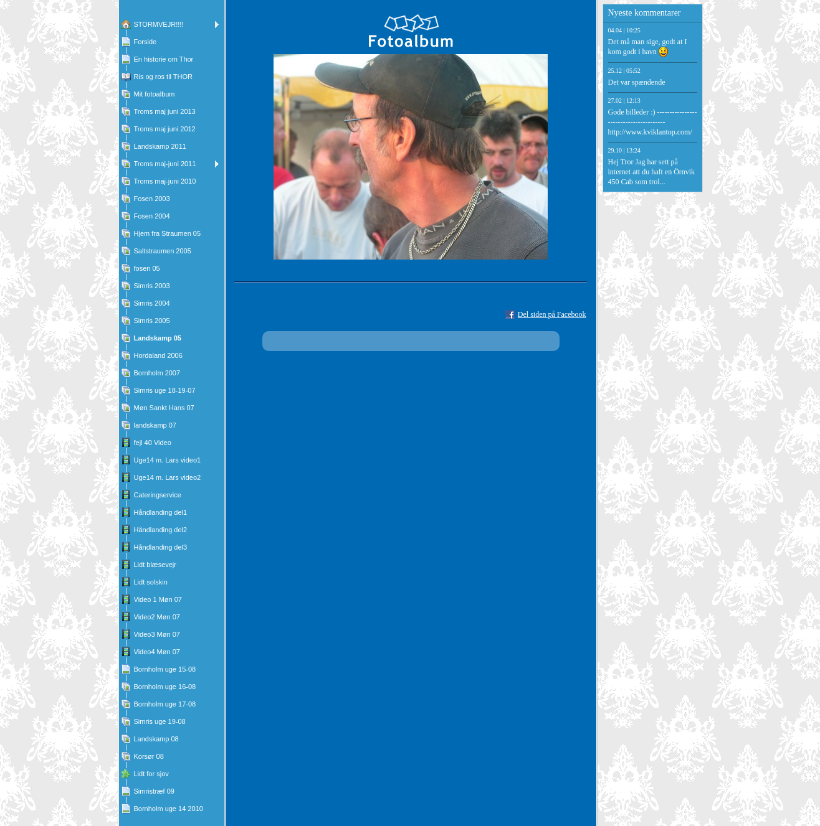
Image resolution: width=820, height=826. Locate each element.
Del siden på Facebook (552, 314)
